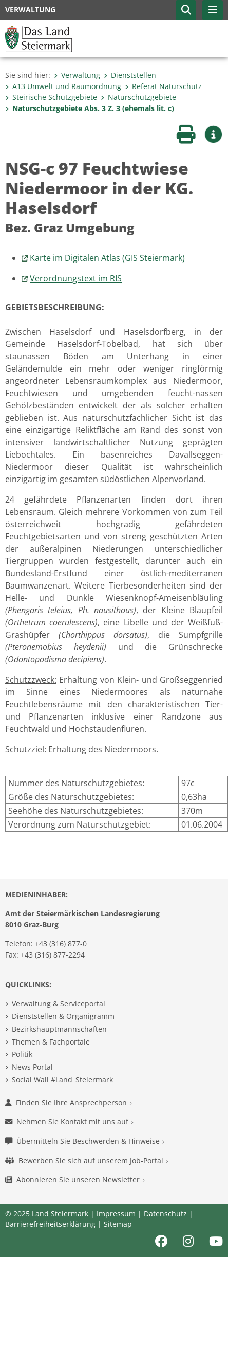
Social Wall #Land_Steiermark (62, 1079)
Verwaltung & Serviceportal (58, 1003)
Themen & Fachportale (51, 1042)
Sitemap (118, 1224)
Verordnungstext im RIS (76, 278)
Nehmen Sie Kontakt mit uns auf (69, 1121)
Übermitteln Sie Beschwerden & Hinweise (85, 1141)
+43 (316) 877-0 (61, 943)
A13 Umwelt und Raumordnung (63, 86)
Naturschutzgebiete (138, 97)
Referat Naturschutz (163, 86)
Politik (22, 1054)
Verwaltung (77, 75)
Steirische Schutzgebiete (51, 97)
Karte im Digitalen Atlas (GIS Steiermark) (107, 258)
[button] (186, 10)
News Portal (32, 1067)
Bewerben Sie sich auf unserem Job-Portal (86, 1160)
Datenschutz (165, 1214)
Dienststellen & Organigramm (63, 1016)
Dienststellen (130, 75)
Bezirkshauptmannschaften (59, 1029)
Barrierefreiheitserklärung (50, 1224)
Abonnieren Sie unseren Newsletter (75, 1179)
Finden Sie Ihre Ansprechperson (68, 1102)
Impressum (116, 1214)
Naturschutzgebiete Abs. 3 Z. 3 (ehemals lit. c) (89, 108)
